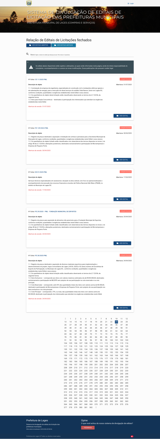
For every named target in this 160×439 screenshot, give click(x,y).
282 (111, 383)
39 (65, 328)
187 (90, 362)
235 (70, 374)
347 (111, 398)
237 (80, 374)
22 (111, 322)
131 (70, 349)
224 (80, 371)
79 (70, 337)
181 (126, 359)
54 (76, 331)
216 (106, 368)
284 (121, 383)
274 (70, 383)
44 (91, 328)
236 (75, 374)
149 (96, 352)
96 (91, 340)
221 (65, 371)
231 (116, 371)
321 (111, 392)
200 (90, 365)
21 (106, 322)
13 (65, 322)
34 (106, 325)
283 (116, 383)
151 (106, 352)
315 (80, 392)
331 (96, 395)
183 (70, 362)
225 (85, 371)
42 (81, 328)
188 (96, 362)
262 (75, 380)
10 (116, 319)
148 (90, 352)
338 (65, 398)
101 (116, 340)
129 (126, 346)
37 (122, 325)
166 (116, 356)
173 (85, 359)
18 (91, 322)
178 (111, 359)
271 (121, 380)
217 (111, 368)
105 (70, 343)
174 (90, 359)
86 (106, 337)
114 (116, 343)
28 (76, 325)
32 (96, 325)
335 (116, 395)
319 (101, 392)
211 (80, 368)
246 (126, 374)
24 (122, 322)
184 (75, 362)
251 (85, 377)
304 (90, 389)
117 (65, 346)
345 (101, 398)
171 (75, 359)
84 (96, 337)
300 (70, 389)
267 (101, 380)
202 (101, 365)
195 (65, 365)
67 (76, 334)
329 (85, 395)
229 (106, 371)
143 (65, 352)
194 (126, 362)
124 (101, 346)
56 (86, 331)
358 (101, 401)
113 (111, 343)
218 (116, 368)
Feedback (88, 428)
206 (121, 365)
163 (101, 356)
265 (90, 380)
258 (121, 377)
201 (96, 365)
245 (121, 374)
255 (106, 377)
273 (65, 383)
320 (106, 392)
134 (85, 349)
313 (70, 392)
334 (111, 395)
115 (121, 343)
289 (80, 386)
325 (65, 395)
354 (80, 401)
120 (80, 346)
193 (121, 362)
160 (85, 356)
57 (91, 331)
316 (85, 392)
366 (75, 404)
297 (121, 386)
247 (65, 377)
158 (75, 356)
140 (116, 349)
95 (86, 340)
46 (101, 328)
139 (111, 349)
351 (65, 401)
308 (111, 389)
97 (96, 340)
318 (96, 392)
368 (85, 404)
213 (90, 368)
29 (81, 325)
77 (127, 334)
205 (116, 365)
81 (81, 337)
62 (116, 331)
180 (121, 359)
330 (90, 395)
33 (101, 325)
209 (70, 368)
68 (81, 334)
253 (96, 377)
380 (80, 407)
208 (65, 368)
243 (111, 374)
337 (126, 395)
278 (90, 383)
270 (116, 380)
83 (91, 337)
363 (126, 401)
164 (106, 356)
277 (85, 383)
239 (90, 374)
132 (75, 349)
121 (85, 346)
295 (111, 386)
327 (75, 395)
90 (127, 337)
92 (70, 340)
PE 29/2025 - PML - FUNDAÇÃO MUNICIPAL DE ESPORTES (55, 212)
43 (86, 328)
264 (85, 380)
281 (106, 383)
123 (96, 346)
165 (111, 356)
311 (126, 389)
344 (96, 398)
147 (85, 352)
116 (126, 343)
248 (70, 377)
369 (90, 404)
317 (90, 392)
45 (96, 328)
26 (65, 325)
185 (80, 362)
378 (70, 407)
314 (75, 392)
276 (80, 383)
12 (127, 319)
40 (70, 328)
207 (126, 365)
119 (75, 346)
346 (106, 398)
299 (65, 389)
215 (101, 368)
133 (80, 349)
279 (96, 383)
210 (75, 368)
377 (65, 407)
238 (85, 374)
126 (111, 346)
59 (101, 331)
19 (96, 322)
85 (101, 337)
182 (65, 362)
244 (116, 374)
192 (116, 362)
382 (90, 407)
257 (116, 377)
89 (122, 337)
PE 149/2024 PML (41, 128)
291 (90, 386)
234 (65, 374)
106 (75, 343)
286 (65, 386)
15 (76, 322)
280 (101, 383)
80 (76, 337)
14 (70, 322)
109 (90, 343)
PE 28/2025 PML (41, 256)
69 (86, 334)
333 (106, 395)
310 (121, 389)
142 (126, 349)
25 (127, 322)
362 (121, 401)
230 (111, 371)
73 (106, 334)
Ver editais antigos (64, 45)
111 (101, 343)
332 (101, 395)
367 (80, 404)
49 (116, 328)
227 (96, 371)
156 (65, 356)
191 (111, 362)
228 (101, 371)
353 (75, 401)
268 (106, 380)
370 (96, 404)
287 (70, 386)
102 (121, 340)
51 (127, 328)
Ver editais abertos (39, 45)
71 (96, 334)
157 (70, 356)
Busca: (52, 55)
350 (126, 398)
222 (70, 371)
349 (121, 398)
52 (65, 331)
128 (121, 346)
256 (111, 377)
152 (111, 352)
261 (70, 380)
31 (91, 325)
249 (75, 377)
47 (106, 328)
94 (81, 340)
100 (111, 340)
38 (127, 325)
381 (85, 407)
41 (76, 328)
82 (86, 337)
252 (90, 377)
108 (85, 343)
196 (70, 365)
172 (80, 359)
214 (96, 368)
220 (126, 368)
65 (65, 334)
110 (96, 343)
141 (121, 349)
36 (116, 325)
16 (81, 322)
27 (70, 325)
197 (75, 365)
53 (70, 331)
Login (131, 3)
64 (127, 331)
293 (101, 386)
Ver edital (122, 116)
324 (126, 392)
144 (70, 352)
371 (101, 404)
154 (121, 352)
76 (122, 334)
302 (80, 389)
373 (111, 404)
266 (96, 380)
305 (96, 389)
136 (96, 349)
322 (116, 392)
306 (101, 389)
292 (96, 386)
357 (96, 401)
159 (80, 356)
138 (106, 349)
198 (80, 365)
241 (101, 374)
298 (126, 386)
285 (126, 383)
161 (90, 356)
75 (116, 334)
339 (70, 398)
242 (106, 374)
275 (75, 383)
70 (91, 334)
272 (126, 380)
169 (65, 359)
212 (85, 368)
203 (106, 365)
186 (85, 362)
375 (121, 404)
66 (70, 334)
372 (106, 404)
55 (81, 331)
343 (90, 398)
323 (121, 392)
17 (86, 322)
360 (111, 401)
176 (101, 359)
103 (126, 340)
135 (90, 349)
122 (90, 346)
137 (101, 349)
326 (70, 395)
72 (101, 334)
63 (122, 331)
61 (111, 331)
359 (106, 401)
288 (75, 386)
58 (96, 331)
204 (111, 365)
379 (75, 407)
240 (96, 374)
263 (80, 380)
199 (85, 365)
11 (122, 319)
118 (70, 346)
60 (106, 331)
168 (126, 356)
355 (85, 401)
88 (116, 337)
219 (121, 368)
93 (76, 340)
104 (65, 343)
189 (101, 362)
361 (116, 401)
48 (111, 328)
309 (116, 389)
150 (101, 352)
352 (70, 401)
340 (75, 398)
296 (116, 386)
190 (106, 362)
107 (80, 343)
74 (111, 334)
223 (75, 371)
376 (126, 404)
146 (80, 352)
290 (85, 386)
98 (101, 340)
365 (70, 404)
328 (80, 395)
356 (90, 401)
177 (106, 359)
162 (96, 356)
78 (65, 337)
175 (96, 359)
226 (90, 371)
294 (106, 386)
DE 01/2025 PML (41, 172)
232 (121, 371)
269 (111, 380)
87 (111, 337)
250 (80, 377)
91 (65, 340)
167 (121, 356)
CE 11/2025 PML (41, 80)
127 (116, 346)
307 (106, 389)
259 (126, 377)
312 (65, 392)
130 (65, 349)
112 (106, 343)
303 (85, 389)
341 (80, 398)
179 (116, 359)
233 (126, 371)
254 (101, 377)
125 (106, 346)
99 (106, 340)
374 (116, 404)
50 (122, 328)
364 (65, 404)
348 (116, 398)
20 (101, 322)
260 (65, 380)
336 (121, 395)
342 (85, 398)
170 (70, 359)
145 (75, 352)
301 (75, 389)
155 (126, 352)
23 (116, 322)
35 (111, 325)
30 (86, 325)
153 (116, 352)
